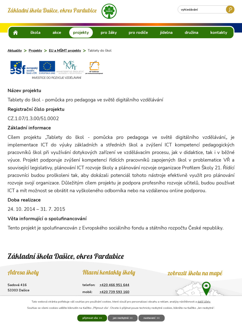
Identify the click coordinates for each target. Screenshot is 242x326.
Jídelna (166, 32)
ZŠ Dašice (15, 32)
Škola (35, 32)
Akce (57, 32)
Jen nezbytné (120, 318)
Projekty (81, 32)
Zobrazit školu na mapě (195, 273)
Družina (191, 32)
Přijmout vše (89, 318)
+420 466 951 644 (114, 285)
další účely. (204, 301)
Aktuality (15, 50)
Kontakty (218, 32)
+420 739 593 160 (114, 292)
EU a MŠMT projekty (65, 50)
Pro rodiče (138, 32)
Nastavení (151, 318)
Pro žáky (109, 32)
